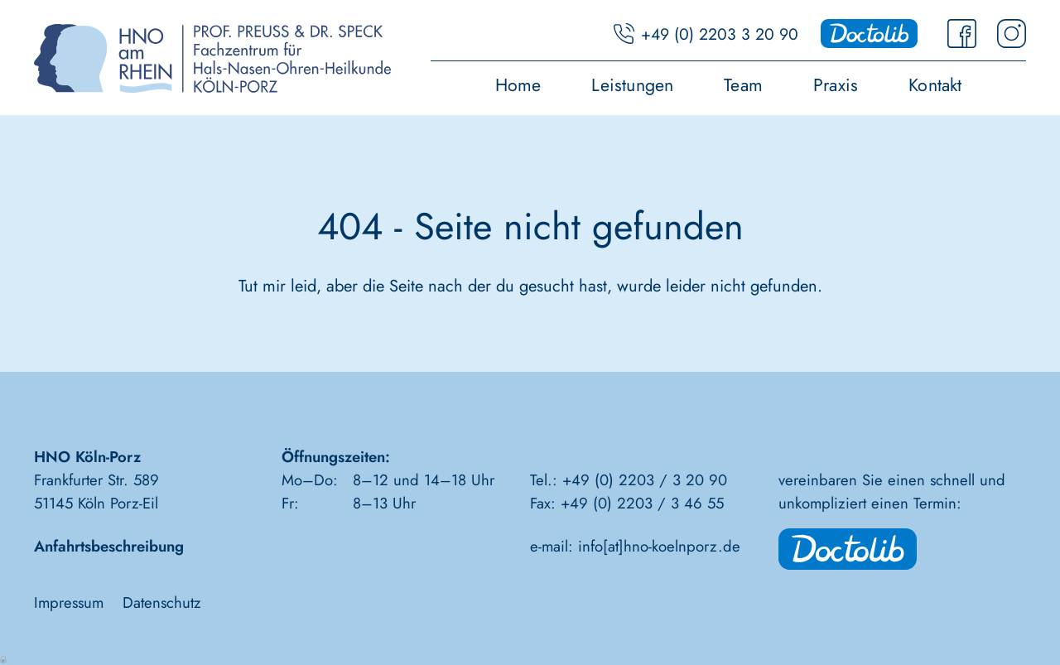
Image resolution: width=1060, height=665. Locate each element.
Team (743, 87)
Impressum (69, 602)
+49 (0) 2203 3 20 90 (719, 34)
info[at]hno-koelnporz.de (659, 546)
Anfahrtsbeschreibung (109, 546)
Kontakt (935, 87)
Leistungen (632, 87)
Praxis (835, 87)
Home (518, 87)
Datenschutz (162, 602)
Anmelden (4, 658)
